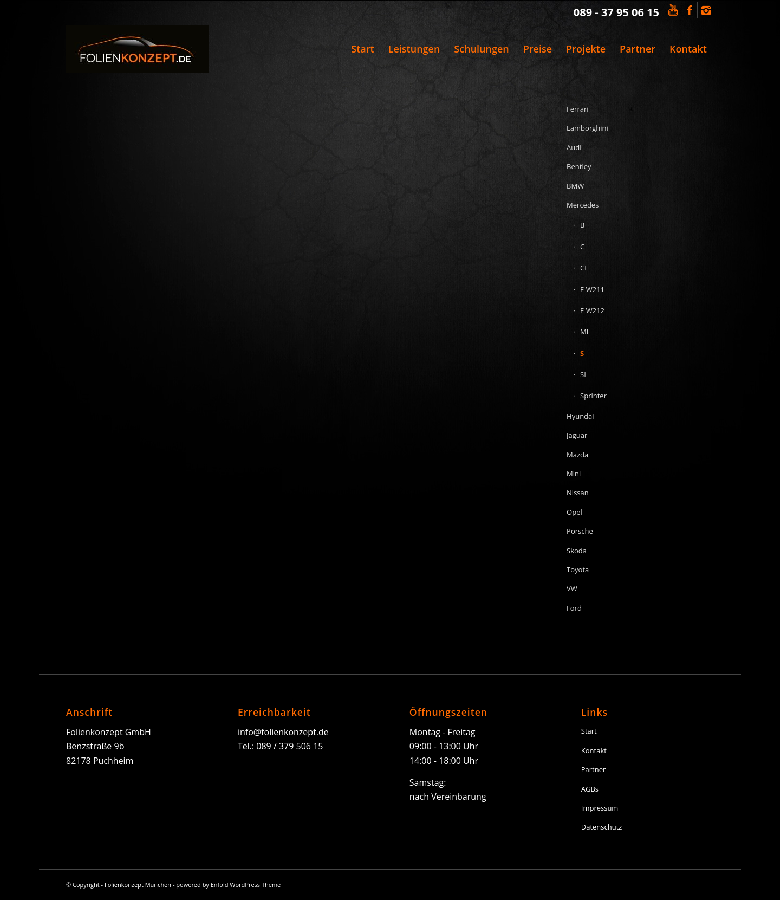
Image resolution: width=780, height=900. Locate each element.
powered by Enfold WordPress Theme (228, 884)
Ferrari (577, 109)
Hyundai (580, 416)
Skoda (577, 550)
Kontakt (594, 750)
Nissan (578, 492)
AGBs (590, 789)
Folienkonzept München (138, 884)
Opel (574, 512)
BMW (575, 186)
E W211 (592, 289)
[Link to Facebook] (689, 10)
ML (585, 331)
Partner (593, 769)
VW (572, 588)
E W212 (592, 310)
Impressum (600, 808)
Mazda (577, 454)
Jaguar (577, 435)
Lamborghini (587, 128)
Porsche (580, 531)
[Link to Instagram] (706, 10)
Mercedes (583, 205)
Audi (574, 147)
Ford (574, 608)
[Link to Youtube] (673, 10)
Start (589, 731)
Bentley (579, 166)
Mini (574, 473)
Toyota (578, 569)
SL (584, 374)
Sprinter (593, 395)
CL (584, 268)
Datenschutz (601, 827)
